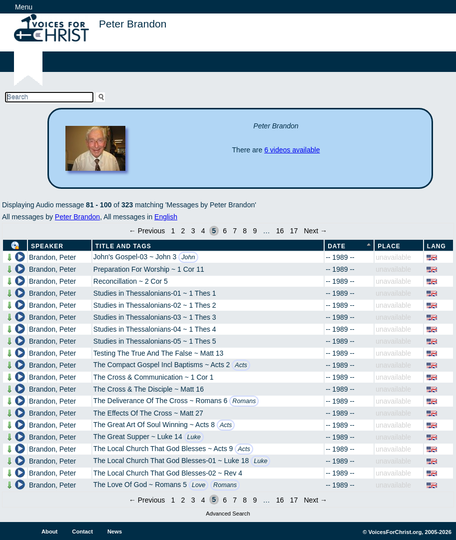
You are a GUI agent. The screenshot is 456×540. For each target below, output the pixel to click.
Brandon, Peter (52, 257)
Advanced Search (228, 514)
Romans (244, 401)
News (114, 532)
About (49, 532)
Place (389, 246)
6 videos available (292, 150)
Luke (194, 437)
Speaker (47, 246)
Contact (82, 532)
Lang (436, 246)
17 (294, 231)
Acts (241, 365)
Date (337, 246)
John (188, 257)
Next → (315, 231)
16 (280, 231)
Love (198, 485)
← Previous (147, 231)
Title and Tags (123, 246)
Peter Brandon (77, 217)
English (165, 217)
